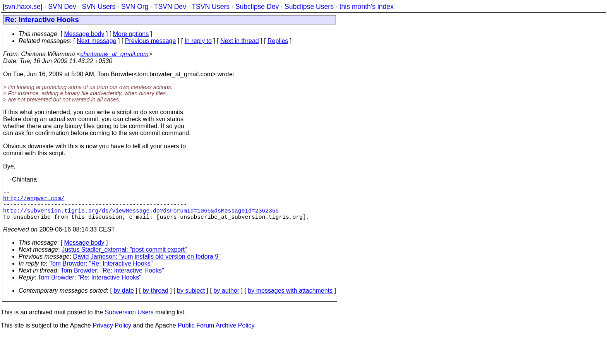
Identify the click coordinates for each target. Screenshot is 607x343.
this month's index (367, 6)
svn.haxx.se (23, 6)
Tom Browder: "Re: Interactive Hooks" (101, 271)
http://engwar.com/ (33, 201)
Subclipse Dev (257, 6)
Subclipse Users (309, 6)
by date (123, 298)
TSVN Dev (170, 6)
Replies (277, 41)
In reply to (198, 41)
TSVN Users (211, 6)
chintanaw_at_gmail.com (115, 54)
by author (226, 298)
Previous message (150, 41)
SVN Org (134, 6)
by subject (191, 298)
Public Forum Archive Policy (216, 333)
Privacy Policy (112, 333)
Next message (96, 41)
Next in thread (239, 41)
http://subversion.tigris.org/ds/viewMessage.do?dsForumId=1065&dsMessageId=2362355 (141, 216)
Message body (84, 34)
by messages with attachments (290, 298)
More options (131, 34)
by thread (155, 298)
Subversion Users (129, 320)
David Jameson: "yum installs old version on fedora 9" (147, 264)
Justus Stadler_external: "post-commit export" (124, 257)
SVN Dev (62, 6)
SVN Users (98, 6)
